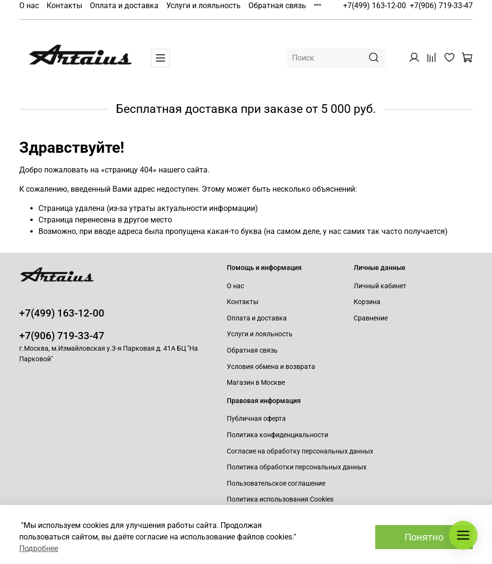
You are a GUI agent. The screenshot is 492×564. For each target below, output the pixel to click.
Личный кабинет (380, 286)
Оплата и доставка (124, 5)
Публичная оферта (256, 419)
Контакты (64, 5)
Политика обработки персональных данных (297, 467)
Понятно (424, 537)
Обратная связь (277, 5)
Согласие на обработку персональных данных (300, 451)
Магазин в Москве (256, 383)
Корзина (367, 302)
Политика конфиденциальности (277, 435)
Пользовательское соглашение (276, 483)
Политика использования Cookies (280, 499)
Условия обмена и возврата (271, 367)
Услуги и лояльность (203, 5)
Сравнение (371, 318)
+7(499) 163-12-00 (374, 5)
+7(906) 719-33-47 (441, 5)
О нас (29, 5)
